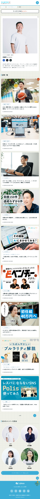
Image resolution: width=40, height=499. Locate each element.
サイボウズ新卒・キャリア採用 (20, 486)
